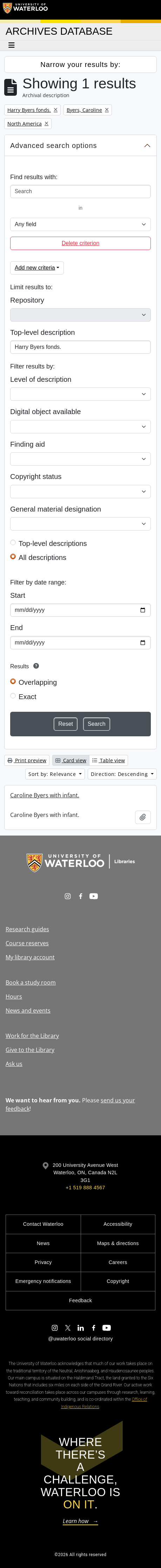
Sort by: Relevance (53, 774)
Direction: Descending (120, 774)
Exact (27, 697)
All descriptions (42, 557)
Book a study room (31, 982)
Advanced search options (53, 145)
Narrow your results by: (80, 64)
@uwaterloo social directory (80, 1338)
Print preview (26, 760)
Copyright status (35, 476)
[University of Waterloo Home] (25, 10)
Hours (14, 996)
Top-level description (42, 332)
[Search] (80, 191)
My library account (30, 957)
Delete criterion (81, 243)
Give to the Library (30, 1050)
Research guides (27, 929)
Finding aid (27, 444)
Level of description (40, 379)
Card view (70, 760)
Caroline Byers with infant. (44, 795)
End (16, 627)
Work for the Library (32, 1036)
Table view (108, 760)
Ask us (14, 1064)
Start (17, 595)
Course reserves (27, 943)
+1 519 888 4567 (85, 1187)
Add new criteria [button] (35, 268)
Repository (27, 300)
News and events (28, 1010)
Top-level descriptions (53, 543)
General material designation (55, 509)
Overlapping (38, 682)
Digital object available (45, 411)
